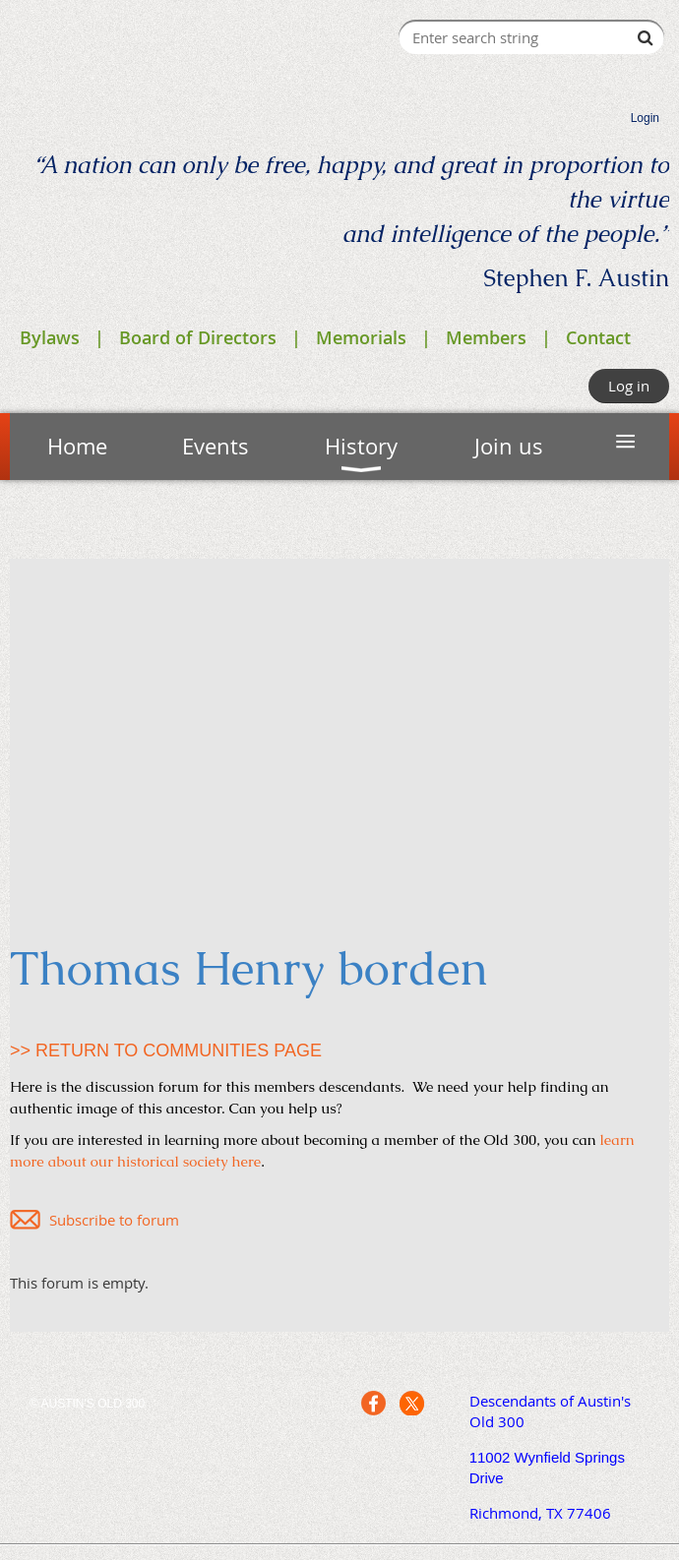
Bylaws (50, 337)
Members (486, 337)
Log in (628, 385)
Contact (598, 337)
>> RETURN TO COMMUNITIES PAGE (166, 1050)
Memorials (361, 337)
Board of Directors (198, 337)
